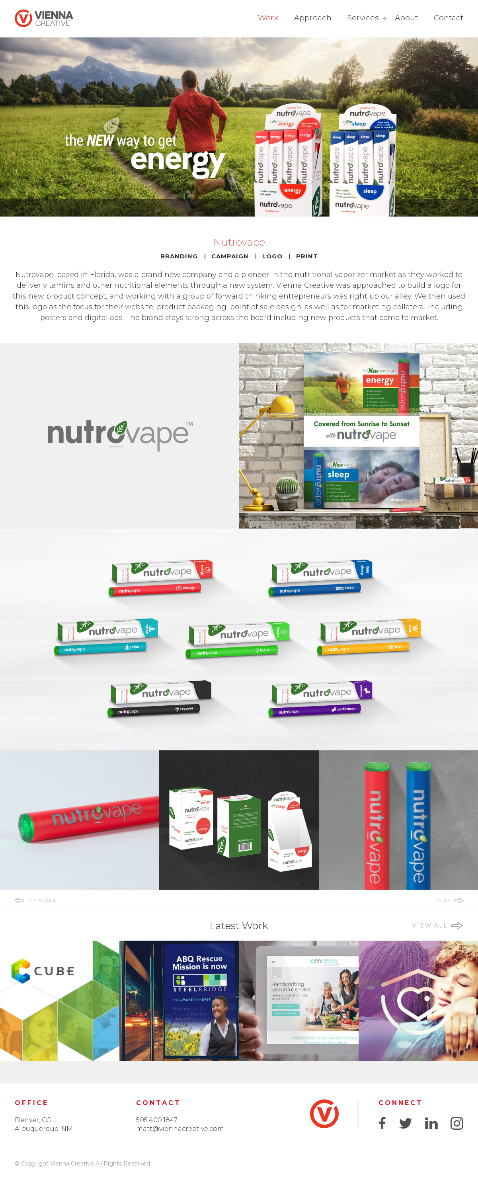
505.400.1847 (157, 1120)
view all (430, 925)
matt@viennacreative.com (180, 1129)
